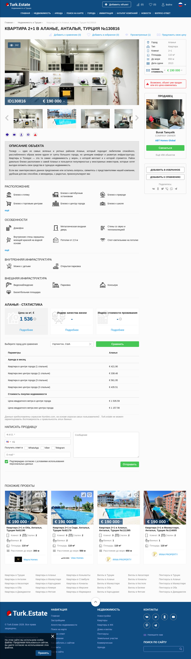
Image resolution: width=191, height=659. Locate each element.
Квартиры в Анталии (15, 577)
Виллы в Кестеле (137, 581)
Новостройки (104, 613)
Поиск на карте (59, 627)
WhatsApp (33, 445)
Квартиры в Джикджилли (17, 589)
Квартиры (102, 618)
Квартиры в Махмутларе (48, 577)
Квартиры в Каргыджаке (48, 581)
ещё (7, 208)
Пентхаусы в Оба (168, 585)
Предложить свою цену (174, 35)
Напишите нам (155, 632)
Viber (47, 445)
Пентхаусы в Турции (169, 573)
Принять (43, 653)
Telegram (60, 445)
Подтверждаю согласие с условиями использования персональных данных (37, 460)
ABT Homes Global (165, 140)
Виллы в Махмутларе (108, 581)
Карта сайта (57, 649)
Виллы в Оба (104, 585)
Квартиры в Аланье (46, 573)
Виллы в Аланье (106, 577)
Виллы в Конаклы (137, 577)
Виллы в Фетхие (136, 589)
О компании (57, 636)
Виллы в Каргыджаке (108, 589)
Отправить (130, 462)
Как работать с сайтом (62, 640)
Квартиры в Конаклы (77, 581)
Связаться (165, 148)
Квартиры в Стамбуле (77, 577)
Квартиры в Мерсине (77, 585)
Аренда (101, 645)
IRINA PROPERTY (122, 557)
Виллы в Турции (105, 573)
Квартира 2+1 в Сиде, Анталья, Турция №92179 (71, 526)
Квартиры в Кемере (46, 585)
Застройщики (58, 618)
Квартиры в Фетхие (46, 589)
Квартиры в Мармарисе (78, 589)
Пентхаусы (103, 631)
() (142, 4)
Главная (55, 613)
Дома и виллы (104, 627)
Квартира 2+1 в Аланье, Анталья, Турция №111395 (114, 526)
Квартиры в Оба (13, 585)
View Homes (77, 555)
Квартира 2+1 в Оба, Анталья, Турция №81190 (24, 526)
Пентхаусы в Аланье (169, 577)
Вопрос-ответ (58, 631)
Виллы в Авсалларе (138, 573)
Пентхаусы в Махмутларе (172, 581)
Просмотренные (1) (140, 35)
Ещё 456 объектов (165, 155)
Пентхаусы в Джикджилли (172, 589)
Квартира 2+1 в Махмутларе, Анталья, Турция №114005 (162, 526)
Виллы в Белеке (136, 585)
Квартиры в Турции (15, 573)
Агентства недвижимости (64, 622)
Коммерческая (104, 640)
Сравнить (117, 341)
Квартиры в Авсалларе (17, 581)
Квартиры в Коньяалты (78, 573)
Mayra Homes (31, 557)
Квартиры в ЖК (105, 622)
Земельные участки (107, 636)
